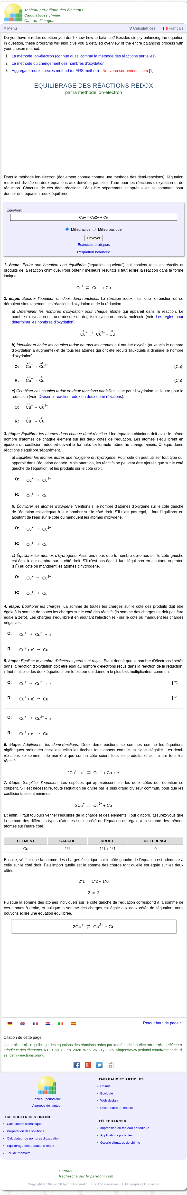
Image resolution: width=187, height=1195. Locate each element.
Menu (10, 28)
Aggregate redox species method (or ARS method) (55, 71)
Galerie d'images (39, 21)
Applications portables (116, 1135)
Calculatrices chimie (42, 15)
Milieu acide (81, 229)
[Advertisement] (93, 136)
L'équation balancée (93, 252)
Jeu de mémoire (18, 1153)
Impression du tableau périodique (124, 1128)
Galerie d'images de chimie (120, 1142)
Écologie (106, 1093)
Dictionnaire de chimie (116, 1108)
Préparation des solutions (25, 1131)
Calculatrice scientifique (24, 1124)
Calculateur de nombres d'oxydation (33, 1138)
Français (173, 28)
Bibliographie (131, 1184)
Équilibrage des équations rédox (30, 1146)
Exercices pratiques (93, 244)
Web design (109, 1100)
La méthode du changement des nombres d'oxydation (58, 63)
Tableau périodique (47, 1099)
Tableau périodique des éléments (53, 10)
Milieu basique (109, 229)
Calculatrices (142, 28)
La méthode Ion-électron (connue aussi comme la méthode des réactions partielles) (84, 56)
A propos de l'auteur (47, 1105)
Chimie (105, 1086)
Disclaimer (151, 1184)
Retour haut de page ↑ (162, 1023)
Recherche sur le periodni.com (86, 1176)
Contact (66, 1171)
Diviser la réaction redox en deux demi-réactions (80, 397)
